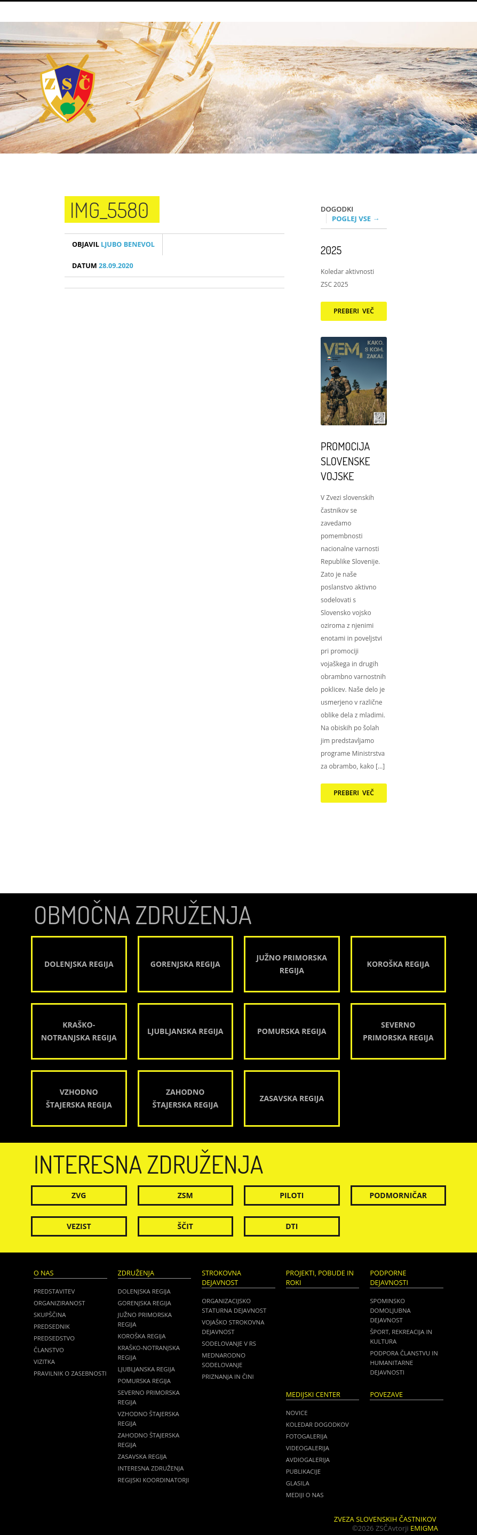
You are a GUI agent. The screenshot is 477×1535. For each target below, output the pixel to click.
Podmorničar (398, 1195)
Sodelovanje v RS (229, 1343)
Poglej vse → (356, 218)
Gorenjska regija (144, 1303)
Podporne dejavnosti (389, 1278)
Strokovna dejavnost (221, 1278)
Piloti (292, 1195)
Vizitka (44, 1362)
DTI (291, 1226)
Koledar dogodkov (317, 1424)
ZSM (185, 1195)
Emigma (424, 1528)
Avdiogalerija (308, 1460)
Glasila (297, 1483)
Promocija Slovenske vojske (345, 461)
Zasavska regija (142, 1456)
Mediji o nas (305, 1495)
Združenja (136, 1273)
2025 (331, 250)
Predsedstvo (54, 1338)
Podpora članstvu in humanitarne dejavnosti (404, 1362)
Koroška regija (142, 1336)
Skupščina (50, 1315)
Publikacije (303, 1471)
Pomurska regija (144, 1381)
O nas (43, 1273)
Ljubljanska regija (146, 1369)
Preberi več (353, 311)
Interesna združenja (151, 1468)
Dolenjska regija (144, 1291)
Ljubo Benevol (113, 244)
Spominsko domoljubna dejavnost (390, 1310)
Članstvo (49, 1350)
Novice (297, 1413)
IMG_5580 (109, 209)
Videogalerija (307, 1448)
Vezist (79, 1226)
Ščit (185, 1226)
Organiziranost (59, 1303)
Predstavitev (54, 1291)
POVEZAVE (386, 1394)
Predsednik (52, 1326)
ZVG (78, 1195)
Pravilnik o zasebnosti (70, 1373)
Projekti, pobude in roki (320, 1278)
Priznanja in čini (227, 1376)
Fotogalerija (307, 1436)
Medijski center (313, 1394)
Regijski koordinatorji (153, 1480)
